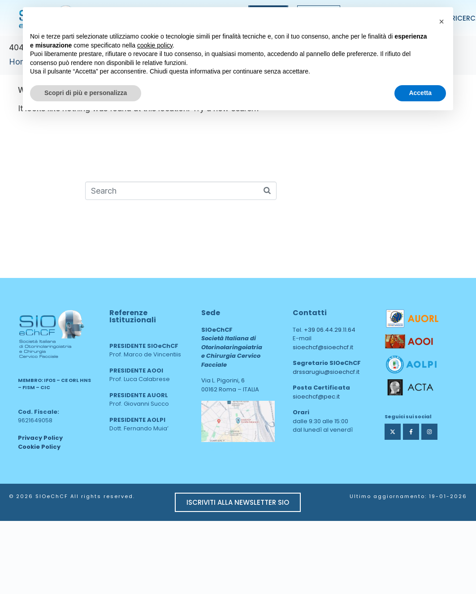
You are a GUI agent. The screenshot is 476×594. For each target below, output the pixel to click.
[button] (441, 21)
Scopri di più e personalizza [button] (85, 92)
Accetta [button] (420, 92)
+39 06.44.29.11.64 (329, 329)
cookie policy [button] (155, 45)
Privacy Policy (40, 438)
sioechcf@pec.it (316, 396)
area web (220, 448)
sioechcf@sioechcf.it (323, 347)
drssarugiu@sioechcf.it (326, 372)
